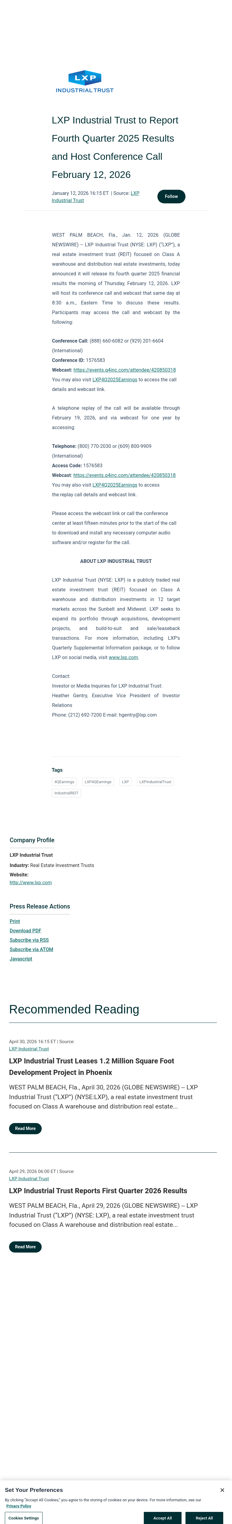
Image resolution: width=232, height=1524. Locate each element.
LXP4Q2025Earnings (114, 380)
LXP (125, 782)
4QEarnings (64, 782)
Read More (25, 1128)
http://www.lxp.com (31, 882)
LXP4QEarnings (98, 782)
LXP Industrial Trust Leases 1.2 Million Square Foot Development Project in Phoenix (91, 1067)
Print (15, 921)
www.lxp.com (123, 657)
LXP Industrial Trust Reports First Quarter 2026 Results (98, 1191)
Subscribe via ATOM (31, 949)
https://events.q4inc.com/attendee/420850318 (125, 370)
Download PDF (25, 931)
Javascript (21, 959)
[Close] (222, 1495)
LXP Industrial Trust (29, 1049)
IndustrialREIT (66, 793)
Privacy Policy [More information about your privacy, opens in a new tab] (18, 1511)
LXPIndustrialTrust (155, 782)
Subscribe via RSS (29, 940)
